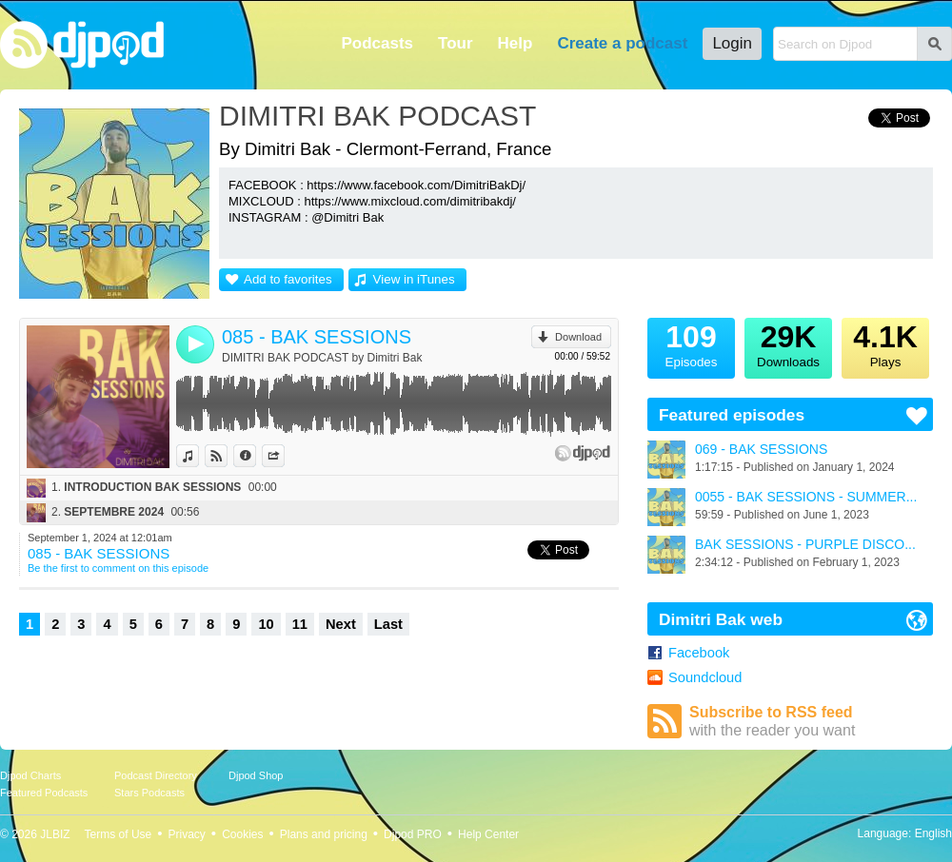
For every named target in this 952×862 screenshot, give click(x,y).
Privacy (187, 834)
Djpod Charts (30, 775)
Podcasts (377, 43)
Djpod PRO (413, 834)
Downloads (788, 343)
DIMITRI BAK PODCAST (377, 115)
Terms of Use (118, 834)
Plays (885, 343)
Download (578, 337)
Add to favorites (288, 279)
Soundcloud (705, 677)
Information (255, 455)
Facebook (698, 652)
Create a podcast (622, 43)
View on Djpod (227, 455)
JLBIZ (54, 834)
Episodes (691, 343)
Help (515, 43)
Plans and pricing (323, 834)
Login (732, 43)
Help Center (488, 834)
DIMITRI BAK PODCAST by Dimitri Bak (322, 357)
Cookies (242, 834)
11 (299, 624)
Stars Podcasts (149, 792)
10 (265, 624)
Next (341, 624)
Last (388, 624)
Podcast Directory (155, 775)
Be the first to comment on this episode (118, 568)
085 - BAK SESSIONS (316, 336)
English (933, 833)
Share (284, 455)
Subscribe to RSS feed (811, 721)
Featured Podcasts (44, 792)
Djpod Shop (256, 775)
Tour (455, 43)
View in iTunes (414, 279)
